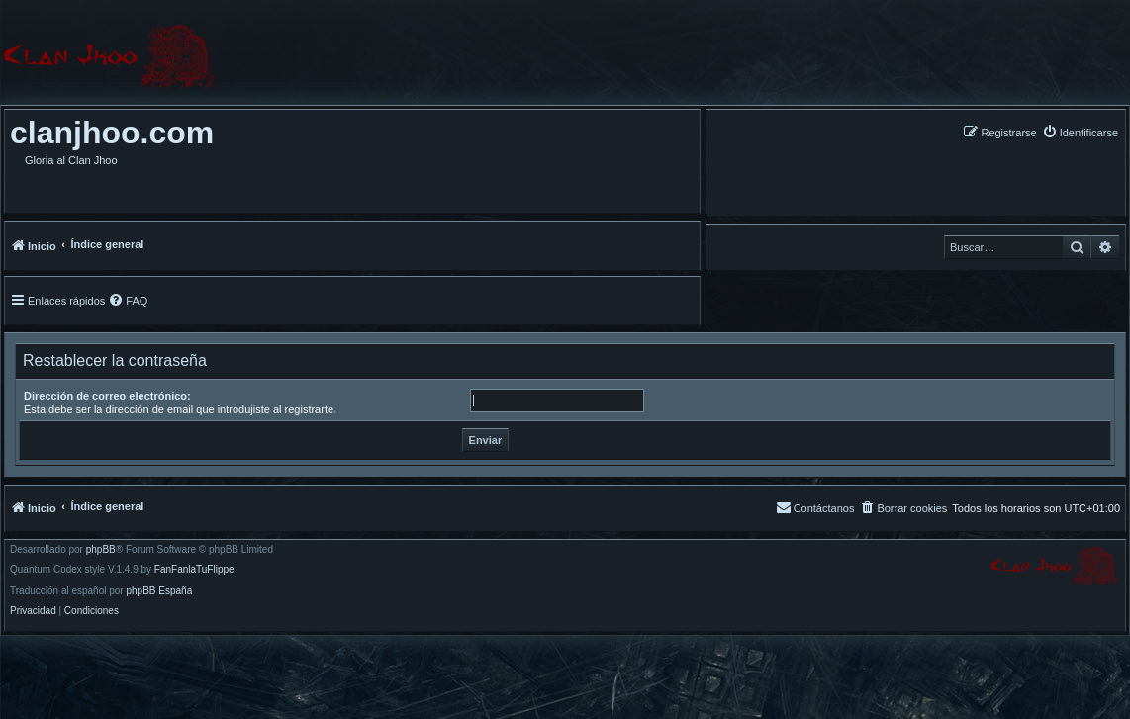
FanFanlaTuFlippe (194, 570)
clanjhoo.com (112, 132)
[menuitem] (1080, 132)
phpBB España (159, 591)
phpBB (101, 550)
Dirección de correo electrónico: (107, 396)
